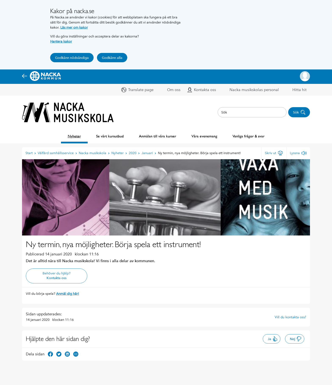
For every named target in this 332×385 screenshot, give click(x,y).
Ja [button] (273, 338)
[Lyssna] (298, 153)
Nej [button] (296, 338)
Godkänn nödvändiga (72, 58)
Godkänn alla (112, 58)
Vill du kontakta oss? (290, 317)
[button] (305, 76)
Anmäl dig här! (67, 294)
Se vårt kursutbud (110, 136)
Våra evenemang (204, 136)
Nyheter (74, 136)
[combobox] (252, 112)
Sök (299, 112)
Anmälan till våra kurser (157, 136)
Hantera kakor (61, 41)
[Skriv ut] (273, 153)
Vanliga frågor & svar (248, 136)
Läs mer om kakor (74, 27)
